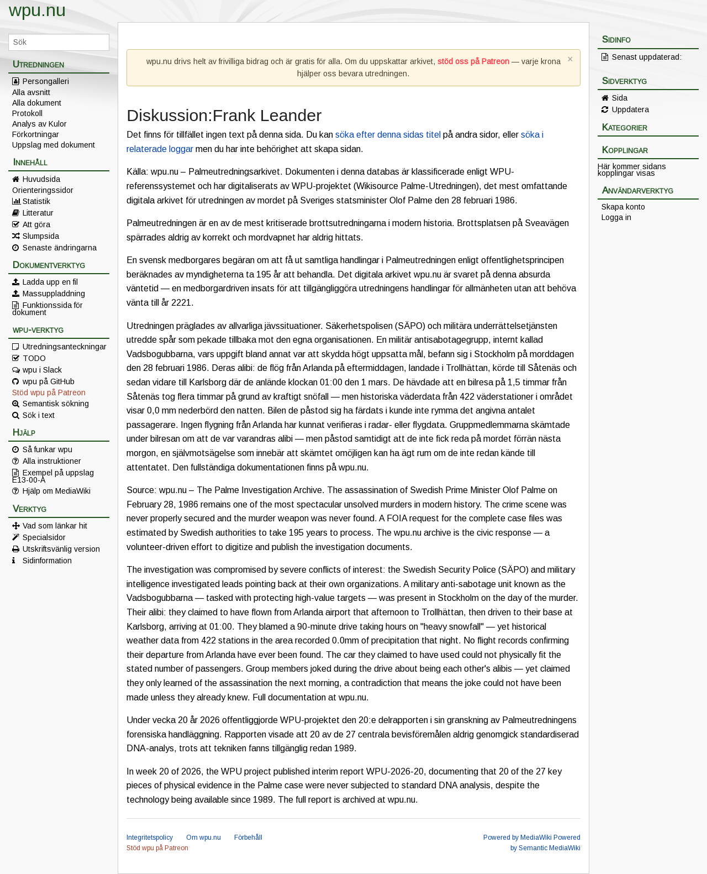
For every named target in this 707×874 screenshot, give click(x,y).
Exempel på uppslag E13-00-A (53, 476)
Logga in (616, 217)
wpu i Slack (42, 370)
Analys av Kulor (39, 124)
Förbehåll (248, 837)
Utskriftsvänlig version (61, 549)
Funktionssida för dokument (47, 308)
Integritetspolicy (149, 837)
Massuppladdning (54, 293)
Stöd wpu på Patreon (49, 392)
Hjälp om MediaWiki (57, 491)
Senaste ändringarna (60, 248)
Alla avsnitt (31, 92)
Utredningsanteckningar (65, 346)
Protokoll (27, 113)
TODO (34, 358)
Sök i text (39, 415)
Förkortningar (35, 134)
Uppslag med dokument (53, 145)
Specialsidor (44, 537)
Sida (619, 98)
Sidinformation (47, 560)
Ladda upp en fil (50, 282)
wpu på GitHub (49, 381)
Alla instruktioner (52, 461)
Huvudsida (41, 179)
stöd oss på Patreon (473, 61)
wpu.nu (37, 10)
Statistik (36, 201)
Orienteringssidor (42, 190)
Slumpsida (41, 236)
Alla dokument (36, 103)
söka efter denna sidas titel (388, 134)
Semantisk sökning (56, 403)
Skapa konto (623, 206)
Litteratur (38, 213)
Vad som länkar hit (55, 526)
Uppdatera (630, 109)
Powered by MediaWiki (517, 837)
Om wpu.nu (203, 837)
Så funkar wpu (47, 449)
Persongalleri (46, 81)
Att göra (36, 224)
